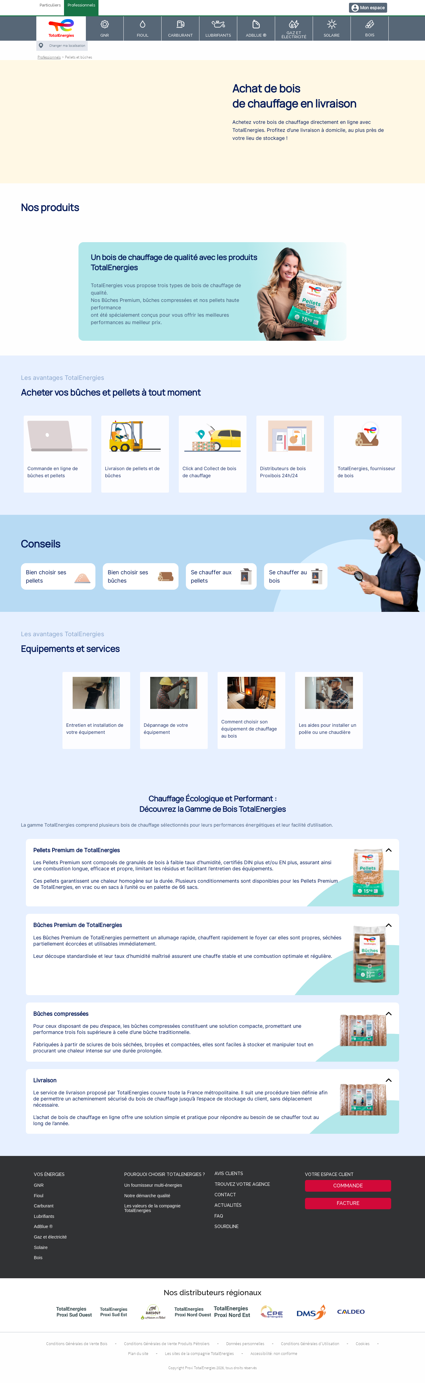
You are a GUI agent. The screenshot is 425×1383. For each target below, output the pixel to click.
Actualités (228, 1205)
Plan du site (138, 1353)
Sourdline (227, 1226)
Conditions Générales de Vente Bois (76, 1343)
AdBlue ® (43, 1226)
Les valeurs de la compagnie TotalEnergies (152, 1208)
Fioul (38, 1195)
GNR (39, 1185)
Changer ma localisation (67, 46)
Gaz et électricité (50, 1237)
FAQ (219, 1216)
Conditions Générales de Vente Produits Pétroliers (167, 1343)
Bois (38, 1257)
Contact (225, 1195)
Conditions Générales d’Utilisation (310, 1343)
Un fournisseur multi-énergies (153, 1185)
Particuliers (50, 5)
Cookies (363, 1343)
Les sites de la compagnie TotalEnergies (199, 1353)
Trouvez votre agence (242, 1184)
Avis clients (229, 1173)
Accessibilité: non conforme (274, 1353)
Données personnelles (245, 1343)
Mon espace (372, 7)
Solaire (41, 1247)
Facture (348, 1203)
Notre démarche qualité (147, 1195)
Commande (348, 1186)
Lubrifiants (44, 1216)
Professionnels (81, 5)
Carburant (44, 1205)
